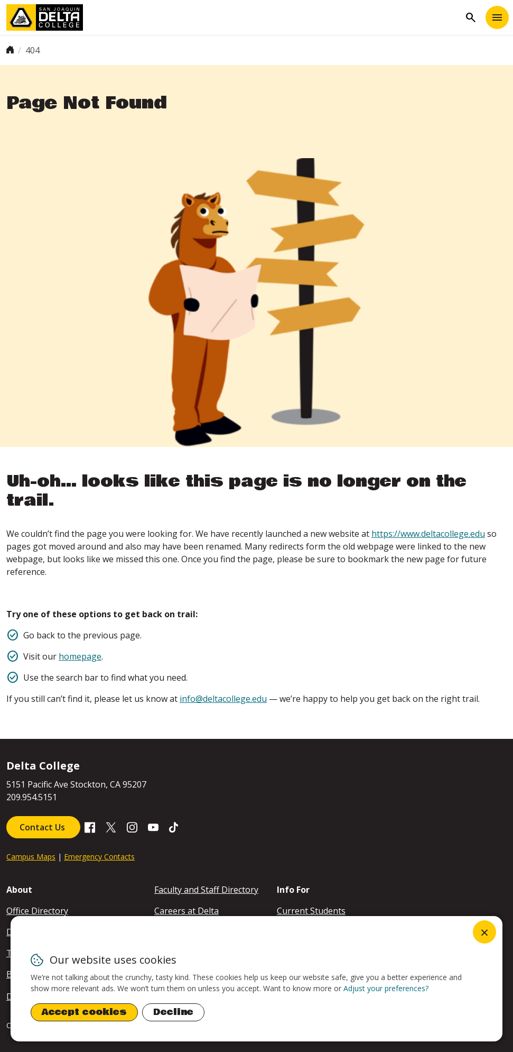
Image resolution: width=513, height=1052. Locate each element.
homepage (80, 656)
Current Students (311, 911)
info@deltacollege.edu (223, 699)
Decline (173, 1012)
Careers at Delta (186, 911)
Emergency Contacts (99, 857)
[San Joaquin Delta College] (233, 17)
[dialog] (256, 978)
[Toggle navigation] (497, 17)
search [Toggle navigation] (470, 17)
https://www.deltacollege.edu (428, 533)
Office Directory (37, 911)
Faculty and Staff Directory (206, 889)
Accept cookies (84, 1012)
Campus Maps (30, 857)
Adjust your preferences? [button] (385, 988)
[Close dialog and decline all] (484, 932)
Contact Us (43, 827)
